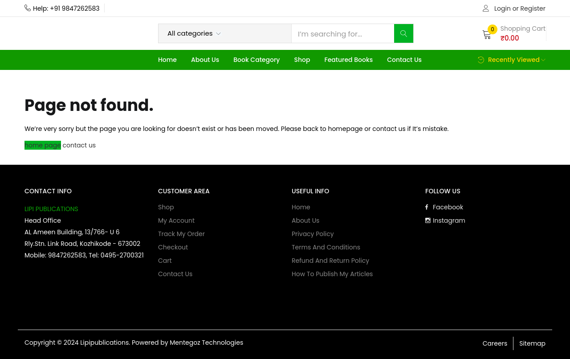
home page (42, 145)
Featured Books (348, 59)
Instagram (445, 220)
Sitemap (532, 343)
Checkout (173, 247)
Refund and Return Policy (330, 260)
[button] (514, 33)
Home (167, 59)
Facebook (444, 207)
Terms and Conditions (326, 247)
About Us (205, 59)
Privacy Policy (313, 233)
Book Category (256, 59)
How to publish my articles (332, 273)
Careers (495, 343)
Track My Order (181, 233)
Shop (302, 59)
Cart (165, 260)
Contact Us (404, 59)
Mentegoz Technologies (206, 342)
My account (176, 220)
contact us (79, 145)
